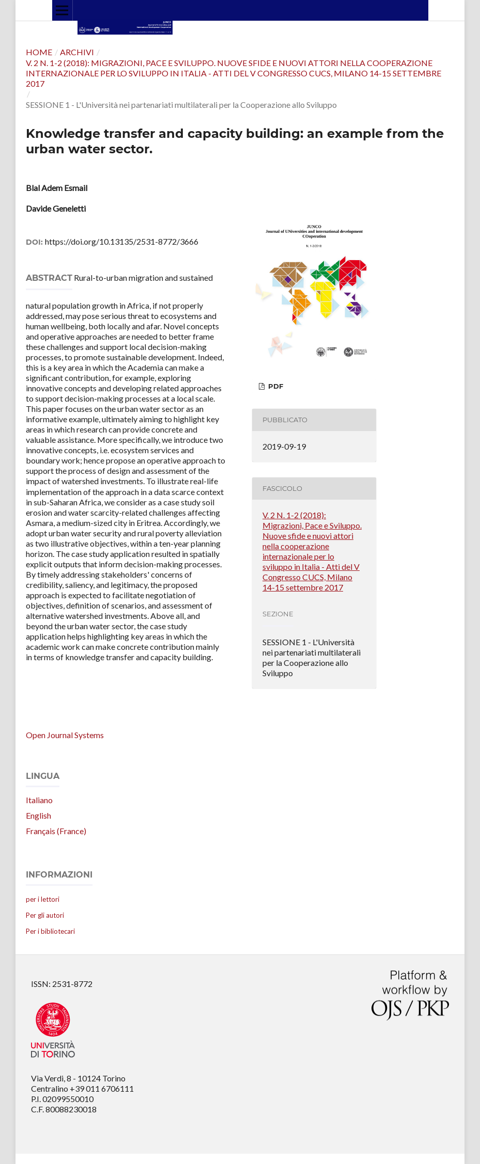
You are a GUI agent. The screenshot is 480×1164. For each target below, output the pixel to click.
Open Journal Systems (65, 735)
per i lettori (42, 899)
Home (39, 52)
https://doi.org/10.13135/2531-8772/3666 (121, 241)
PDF (274, 386)
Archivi (77, 52)
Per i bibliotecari (50, 931)
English (38, 815)
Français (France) (56, 831)
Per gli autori (45, 915)
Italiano (39, 800)
